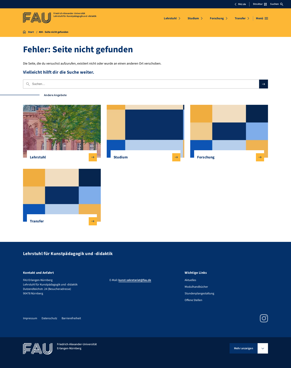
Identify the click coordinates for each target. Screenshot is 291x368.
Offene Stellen (193, 300)
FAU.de (240, 4)
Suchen (276, 4)
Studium (193, 18)
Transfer (240, 18)
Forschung (217, 18)
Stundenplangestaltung (199, 293)
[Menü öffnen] (262, 18)
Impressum (30, 318)
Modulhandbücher (196, 287)
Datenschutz (49, 318)
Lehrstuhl (170, 18)
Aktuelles (190, 280)
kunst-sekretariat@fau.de (134, 280)
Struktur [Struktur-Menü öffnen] (260, 4)
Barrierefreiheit (71, 318)
